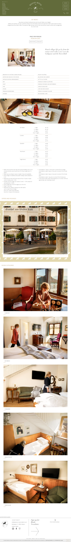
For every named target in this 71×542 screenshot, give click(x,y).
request (39, 41)
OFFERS (3, 5)
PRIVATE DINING (5, 9)
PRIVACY (33, 538)
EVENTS (3, 10)
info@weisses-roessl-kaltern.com (19, 522)
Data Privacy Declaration (49, 540)
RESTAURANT (5, 8)
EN (7, 1)
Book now (32, 41)
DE (2, 1)
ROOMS (3, 4)
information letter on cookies (59, 540)
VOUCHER (4, 11)
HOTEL (3, 3)
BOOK (65, 3)
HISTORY (4, 7)
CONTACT (4, 14)
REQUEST (66, 6)
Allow (68, 540)
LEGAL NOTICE (28, 538)
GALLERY (4, 13)
